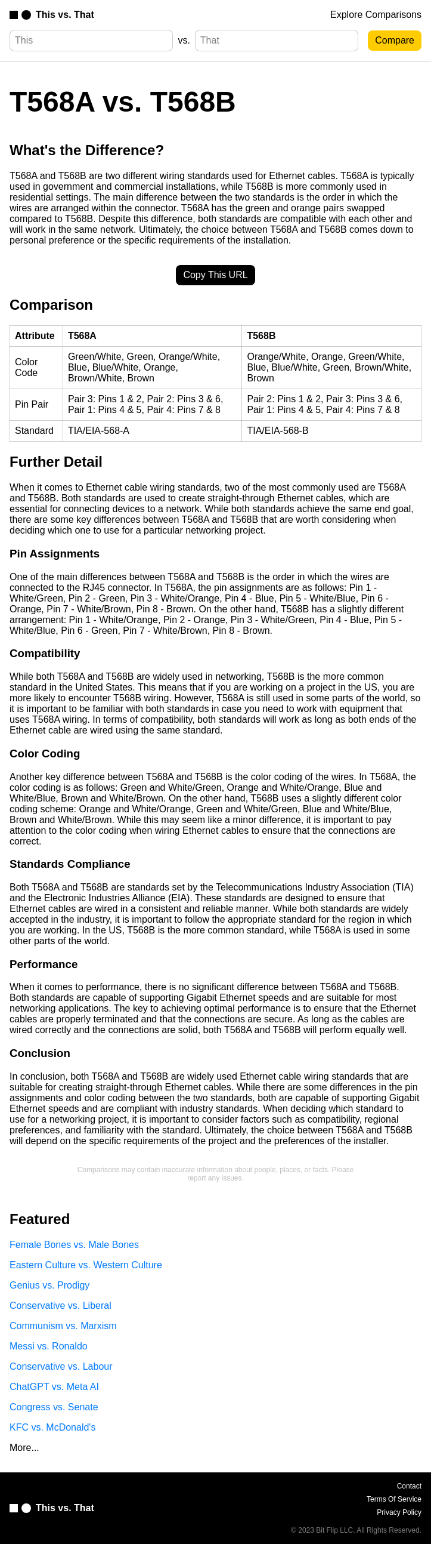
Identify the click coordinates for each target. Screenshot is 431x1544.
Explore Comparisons (375, 15)
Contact (409, 1486)
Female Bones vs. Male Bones (74, 1245)
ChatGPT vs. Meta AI (54, 1387)
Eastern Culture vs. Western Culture (86, 1265)
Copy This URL (215, 275)
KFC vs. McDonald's (52, 1427)
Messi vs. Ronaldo (49, 1346)
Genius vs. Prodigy (49, 1285)
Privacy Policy (399, 1512)
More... (24, 1448)
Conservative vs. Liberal (60, 1305)
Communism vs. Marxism (63, 1326)
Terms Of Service (394, 1499)
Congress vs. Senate (54, 1407)
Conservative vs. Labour (61, 1366)
